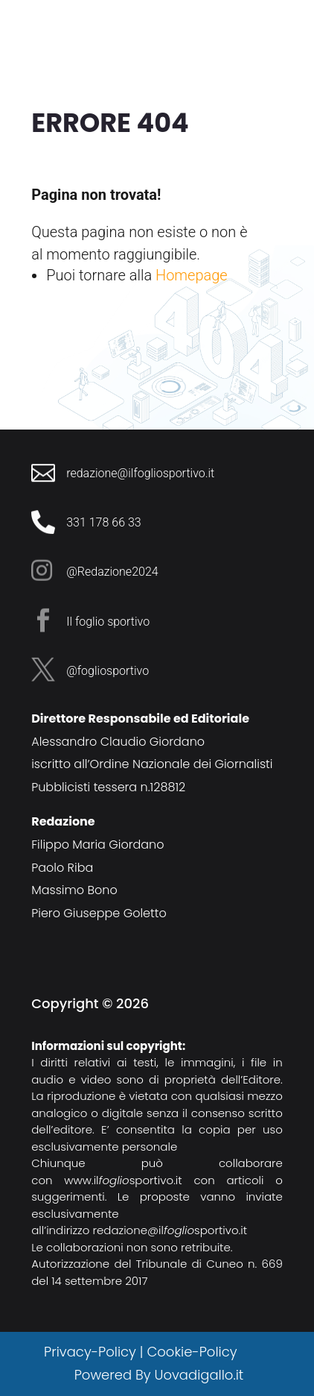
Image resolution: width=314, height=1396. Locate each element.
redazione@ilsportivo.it (170, 1230)
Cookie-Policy (193, 1351)
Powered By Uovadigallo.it (158, 1374)
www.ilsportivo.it (123, 1180)
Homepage (192, 275)
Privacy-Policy (90, 1351)
